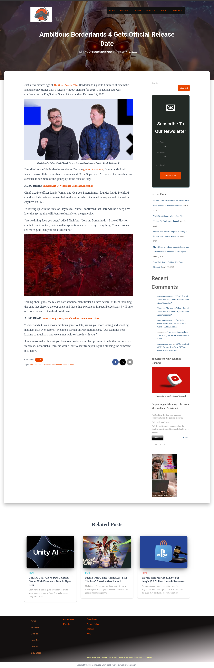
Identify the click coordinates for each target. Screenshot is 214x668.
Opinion (138, 10)
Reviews (123, 10)
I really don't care (161, 422)
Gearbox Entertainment (52, 364)
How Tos (150, 10)
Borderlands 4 (35, 364)
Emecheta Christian (165, 308)
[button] (124, 10)
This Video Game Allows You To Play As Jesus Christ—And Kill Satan (171, 323)
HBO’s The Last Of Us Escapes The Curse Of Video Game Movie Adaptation (173, 347)
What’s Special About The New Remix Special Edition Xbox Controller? (173, 299)
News (112, 10)
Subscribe (170, 175)
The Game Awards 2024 (68, 84)
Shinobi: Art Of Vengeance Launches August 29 (72, 185)
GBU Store (177, 10)
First (164, 146)
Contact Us (68, 619)
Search (155, 83)
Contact (163, 10)
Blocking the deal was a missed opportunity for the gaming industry (167, 416)
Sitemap (90, 629)
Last (164, 156)
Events (66, 624)
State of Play (68, 364)
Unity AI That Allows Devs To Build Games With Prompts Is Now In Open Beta (50, 581)
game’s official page (95, 169)
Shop (89, 633)
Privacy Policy (93, 624)
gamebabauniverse (165, 296)
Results (185, 438)
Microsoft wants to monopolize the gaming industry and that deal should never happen (170, 429)
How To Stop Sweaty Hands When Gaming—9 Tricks (76, 318)
